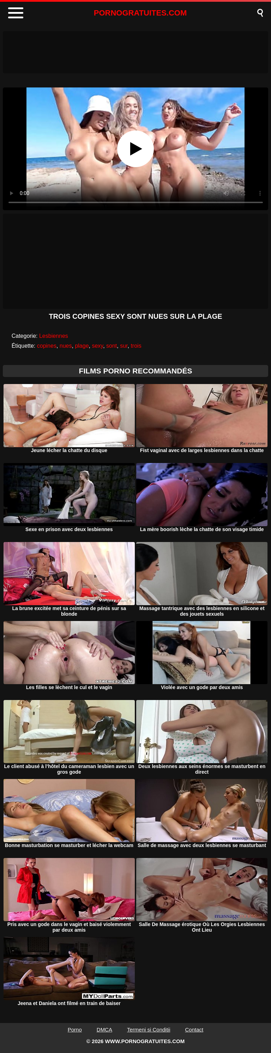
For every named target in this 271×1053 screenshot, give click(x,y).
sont (111, 346)
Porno (75, 1030)
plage (82, 346)
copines (46, 346)
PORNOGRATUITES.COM (140, 12)
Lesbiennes (53, 336)
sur (123, 346)
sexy (97, 346)
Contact (194, 1030)
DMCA (104, 1030)
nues (66, 346)
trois (136, 346)
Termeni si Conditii (148, 1030)
